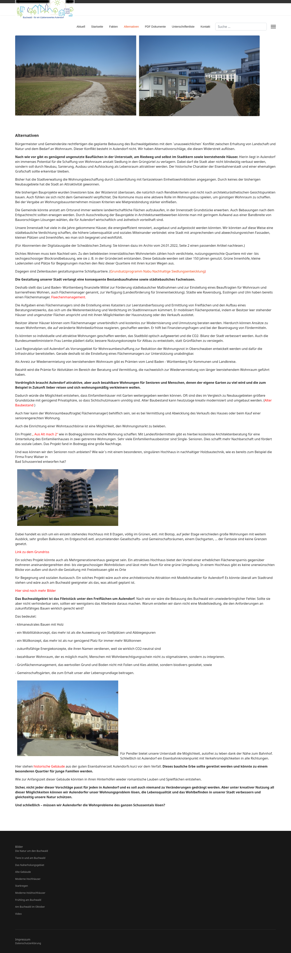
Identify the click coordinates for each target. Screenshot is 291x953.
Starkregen (21, 885)
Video (18, 914)
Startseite (97, 26)
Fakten (113, 26)
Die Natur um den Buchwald (31, 851)
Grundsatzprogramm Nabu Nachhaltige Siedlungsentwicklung (157, 271)
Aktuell (81, 26)
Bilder (19, 847)
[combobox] (241, 26)
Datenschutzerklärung (28, 943)
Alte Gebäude (23, 872)
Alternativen (131, 26)
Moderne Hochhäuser (27, 879)
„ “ (45, 434)
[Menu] (273, 27)
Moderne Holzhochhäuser (30, 893)
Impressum (22, 939)
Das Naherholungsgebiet (29, 865)
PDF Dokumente (155, 26)
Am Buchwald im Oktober (30, 906)
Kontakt (205, 26)
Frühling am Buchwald (28, 900)
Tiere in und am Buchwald (30, 858)
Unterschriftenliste (183, 26)
